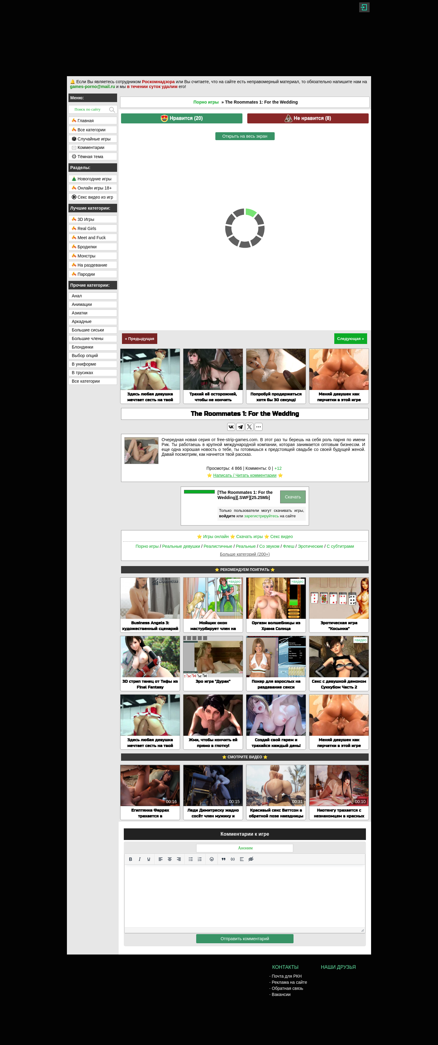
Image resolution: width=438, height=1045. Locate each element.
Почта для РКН (287, 976)
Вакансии (281, 994)
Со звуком (269, 546)
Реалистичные (217, 546)
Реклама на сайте (289, 982)
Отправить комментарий (245, 938)
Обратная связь (287, 988)
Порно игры (206, 102)
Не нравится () (308, 118)
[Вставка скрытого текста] (250, 859)
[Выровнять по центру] (169, 859)
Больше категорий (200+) (245, 554)
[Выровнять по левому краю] (160, 859)
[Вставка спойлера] (241, 859)
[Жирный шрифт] (130, 859)
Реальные (246, 546)
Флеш (288, 546)
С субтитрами (340, 546)
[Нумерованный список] (199, 859)
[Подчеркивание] (148, 859)
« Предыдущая (139, 338)
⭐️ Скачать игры (246, 536)
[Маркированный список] (190, 859)
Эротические (310, 546)
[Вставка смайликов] (211, 859)
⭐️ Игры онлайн (213, 536)
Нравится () (182, 118)
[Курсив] (139, 859)
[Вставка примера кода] (232, 859)
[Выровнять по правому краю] (178, 859)
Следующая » (350, 338)
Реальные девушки (181, 546)
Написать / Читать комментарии (244, 475)
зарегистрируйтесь (261, 516)
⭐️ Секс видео (278, 536)
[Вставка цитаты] (223, 859)
